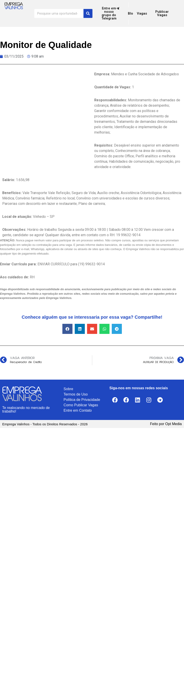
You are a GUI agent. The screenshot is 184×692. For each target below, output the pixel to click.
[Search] (87, 13)
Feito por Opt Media (166, 424)
